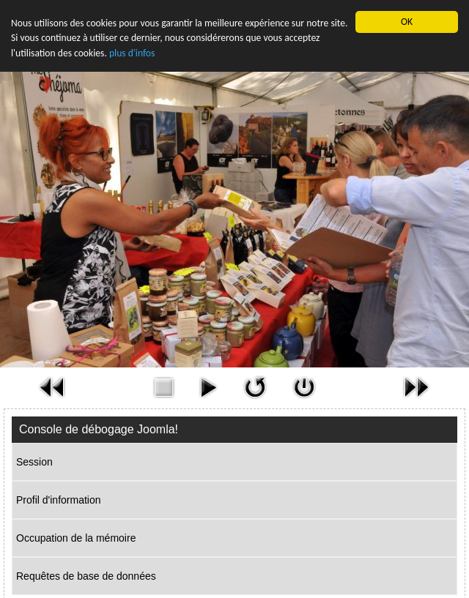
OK (407, 21)
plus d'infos (132, 53)
